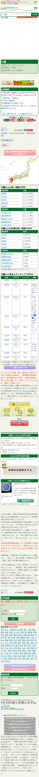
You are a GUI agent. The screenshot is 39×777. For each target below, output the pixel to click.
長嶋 (9, 651)
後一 (2, 653)
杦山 (11, 648)
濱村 (28, 637)
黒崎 (23, 658)
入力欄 (4, 611)
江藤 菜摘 (6, 340)
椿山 (29, 653)
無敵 (23, 656)
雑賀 (19, 640)
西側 (25, 635)
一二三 (5, 643)
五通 (22, 632)
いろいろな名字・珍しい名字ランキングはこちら (19, 718)
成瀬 (21, 653)
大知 (23, 648)
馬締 (35, 632)
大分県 (3, 197)
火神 (11, 643)
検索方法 (5, 614)
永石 (5, 656)
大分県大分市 (6, 212)
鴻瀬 (18, 637)
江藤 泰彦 (6, 357)
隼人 (6, 630)
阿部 (6, 635)
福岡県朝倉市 (6, 222)
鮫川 (19, 656)
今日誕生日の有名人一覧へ (19, 730)
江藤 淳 (6, 344)
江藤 (9, 100)
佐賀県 (7, 93)
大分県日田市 (6, 225)
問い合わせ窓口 (29, 391)
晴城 (6, 640)
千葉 (13, 98)
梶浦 (28, 640)
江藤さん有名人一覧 (19, 367)
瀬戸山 (20, 635)
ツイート (4, 128)
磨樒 (23, 640)
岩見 (2, 630)
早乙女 (7, 661)
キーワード (6, 685)
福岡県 (3, 194)
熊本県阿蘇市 (6, 266)
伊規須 (14, 651)
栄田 (5, 658)
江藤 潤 (6, 335)
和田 (15, 643)
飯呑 (11, 640)
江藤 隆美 (6, 284)
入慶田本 (12, 630)
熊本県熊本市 (6, 216)
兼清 (32, 635)
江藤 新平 (6, 297)
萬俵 (34, 630)
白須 (6, 653)
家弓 (29, 645)
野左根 (10, 658)
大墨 (15, 648)
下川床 (28, 651)
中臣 (4, 106)
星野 (34, 651)
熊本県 (7, 103)
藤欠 (19, 648)
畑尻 (34, 653)
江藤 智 (6, 280)
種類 (3, 688)
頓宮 (23, 651)
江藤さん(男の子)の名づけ (19, 666)
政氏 (32, 643)
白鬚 (2, 645)
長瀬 (32, 648)
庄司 (11, 632)
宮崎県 (3, 206)
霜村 (28, 658)
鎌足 (8, 106)
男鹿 (23, 643)
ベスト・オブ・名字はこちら (20, 721)
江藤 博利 (6, 352)
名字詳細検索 (19, 623)
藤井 (21, 630)
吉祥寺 (28, 656)
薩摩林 (22, 637)
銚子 (19, 643)
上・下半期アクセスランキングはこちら (20, 727)
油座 (6, 632)
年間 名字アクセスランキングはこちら (19, 724)
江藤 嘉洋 (6, 327)
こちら (21, 548)
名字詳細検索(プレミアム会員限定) (27, 17)
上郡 (19, 658)
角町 (32, 640)
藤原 (3, 108)
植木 (15, 656)
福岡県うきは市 (7, 219)
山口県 (3, 247)
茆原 (15, 658)
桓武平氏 (6, 98)
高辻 (2, 648)
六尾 (29, 630)
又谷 (28, 648)
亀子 (5, 651)
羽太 (9, 637)
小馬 (32, 637)
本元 (15, 640)
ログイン (32, 459)
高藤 (25, 653)
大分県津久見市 (7, 263)
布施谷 (29, 632)
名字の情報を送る (7, 140)
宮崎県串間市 (6, 260)
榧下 (25, 630)
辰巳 (25, 645)
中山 (6, 648)
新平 (13, 100)
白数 (11, 635)
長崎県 (13, 93)
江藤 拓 (6, 316)
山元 (12, 645)
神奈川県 (4, 203)
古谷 (18, 632)
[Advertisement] (19, 38)
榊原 (15, 635)
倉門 (32, 658)
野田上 (10, 656)
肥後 (16, 103)
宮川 (2, 635)
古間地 (7, 645)
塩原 (17, 645)
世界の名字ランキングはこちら (19, 733)
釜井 (28, 643)
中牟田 (16, 653)
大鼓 (34, 645)
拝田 (5, 637)
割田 (2, 632)
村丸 (11, 653)
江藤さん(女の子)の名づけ (19, 669)
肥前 (23, 93)
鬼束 (13, 637)
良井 (21, 645)
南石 (19, 651)
